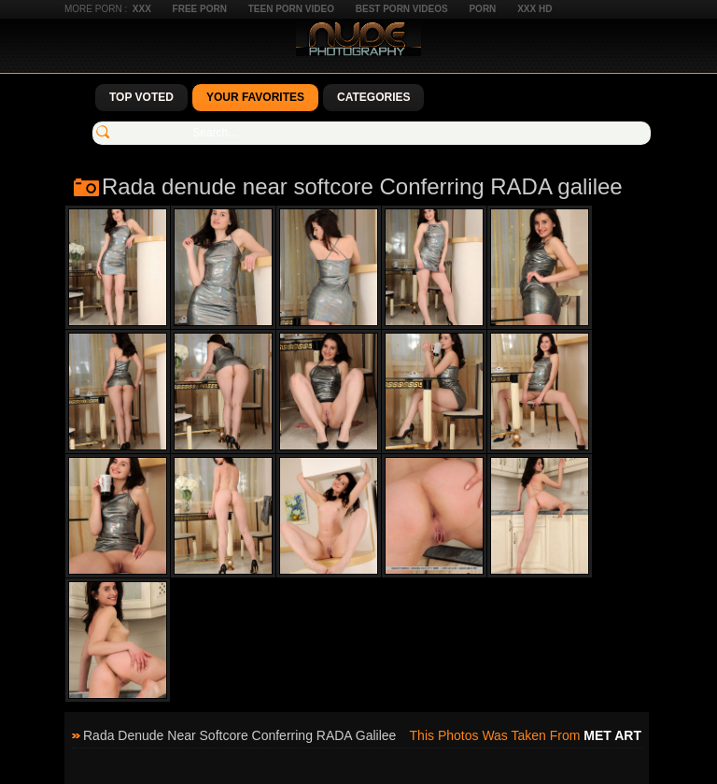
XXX (142, 9)
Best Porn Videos (402, 9)
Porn (482, 9)
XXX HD (534, 9)
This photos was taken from (525, 735)
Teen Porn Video (291, 9)
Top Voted (141, 97)
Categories (373, 97)
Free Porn (200, 9)
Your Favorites (255, 97)
